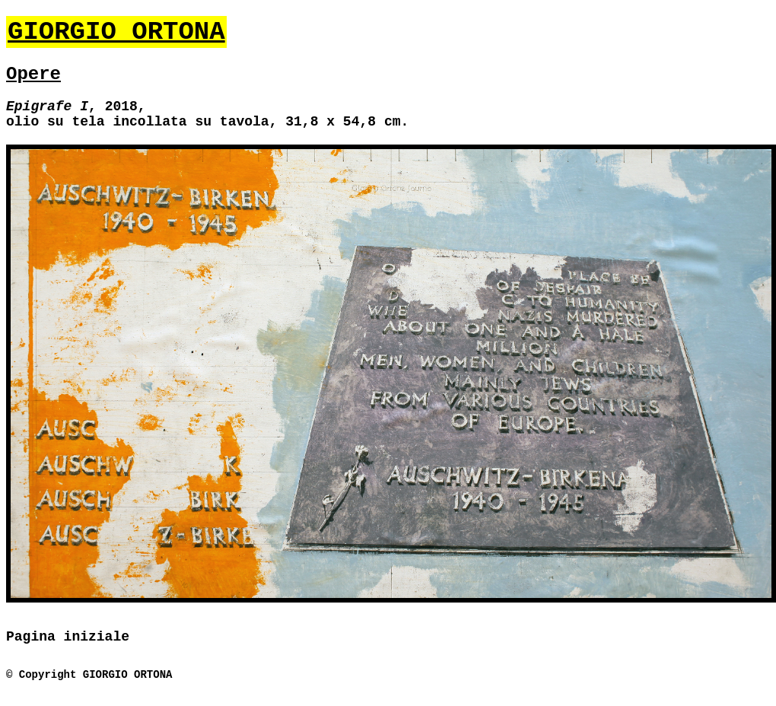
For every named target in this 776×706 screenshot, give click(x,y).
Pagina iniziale (67, 636)
